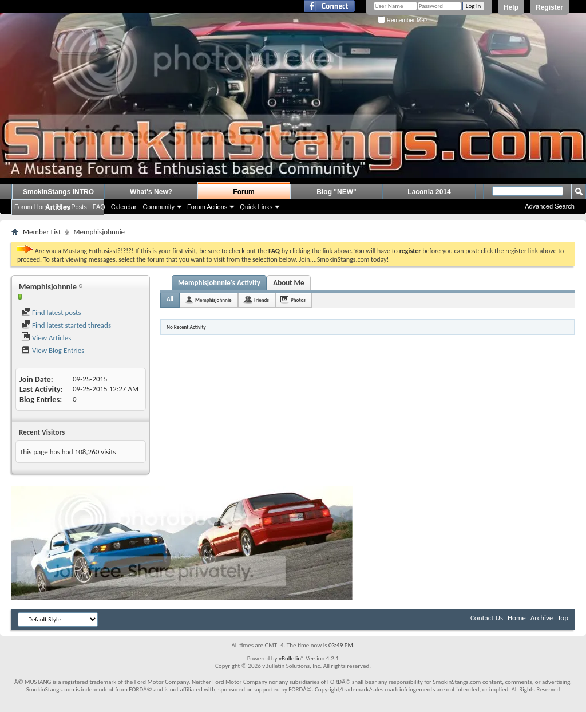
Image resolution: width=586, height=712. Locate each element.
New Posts (72, 206)
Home (517, 617)
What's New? (151, 192)
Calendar (124, 206)
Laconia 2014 (428, 192)
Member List (42, 231)
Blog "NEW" (336, 192)
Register (549, 7)
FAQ (99, 206)
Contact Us (486, 617)
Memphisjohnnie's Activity (219, 282)
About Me (288, 282)
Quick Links (256, 206)
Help (511, 7)
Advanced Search (550, 206)
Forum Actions (207, 206)
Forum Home (32, 206)
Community (158, 206)
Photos (298, 300)
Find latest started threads (66, 325)
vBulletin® (291, 658)
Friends (261, 300)
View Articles (46, 337)
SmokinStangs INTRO (58, 192)
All (170, 299)
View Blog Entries (52, 350)
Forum (243, 192)
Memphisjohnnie (213, 300)
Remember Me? (402, 20)
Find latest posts (51, 312)
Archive (541, 617)
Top (562, 617)
